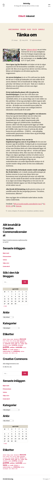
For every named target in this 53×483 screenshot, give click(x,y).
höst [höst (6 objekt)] (11, 340)
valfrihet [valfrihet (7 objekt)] (22, 351)
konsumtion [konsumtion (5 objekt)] (5, 342)
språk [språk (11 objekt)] (11, 349)
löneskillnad (30, 211)
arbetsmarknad (13, 29)
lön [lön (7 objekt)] (3, 343)
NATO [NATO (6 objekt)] (19, 343)
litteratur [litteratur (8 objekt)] (17, 342)
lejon (16, 40)
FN (18, 211)
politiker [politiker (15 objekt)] (12, 347)
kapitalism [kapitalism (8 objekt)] (22, 340)
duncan (18, 206)
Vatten (5, 260)
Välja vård (6, 263)
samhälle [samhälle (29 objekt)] (18, 347)
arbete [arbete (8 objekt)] (4, 339)
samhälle (41, 29)
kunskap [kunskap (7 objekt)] (12, 342)
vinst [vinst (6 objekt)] (10, 353)
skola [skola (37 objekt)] (5, 349)
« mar (5, 306)
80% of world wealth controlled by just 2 (28, 204)
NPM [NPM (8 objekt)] (26, 343)
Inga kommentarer (36, 40)
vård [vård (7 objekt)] (16, 353)
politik (34, 29)
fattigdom (14, 211)
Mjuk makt (6, 253)
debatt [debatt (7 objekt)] (11, 339)
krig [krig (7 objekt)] (9, 342)
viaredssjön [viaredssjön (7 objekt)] (5, 353)
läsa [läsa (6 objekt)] (25, 342)
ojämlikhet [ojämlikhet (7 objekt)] (5, 345)
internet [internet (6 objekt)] (14, 340)
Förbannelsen (7, 256)
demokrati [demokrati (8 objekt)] (16, 339)
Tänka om (26, 34)
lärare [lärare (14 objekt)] (22, 342)
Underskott (6, 266)
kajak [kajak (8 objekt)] (18, 340)
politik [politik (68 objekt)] (6, 347)
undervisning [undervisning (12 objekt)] (6, 351)
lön (25, 211)
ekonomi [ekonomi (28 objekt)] (23, 339)
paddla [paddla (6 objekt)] (9, 345)
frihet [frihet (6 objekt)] (4, 340)
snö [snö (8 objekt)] (9, 349)
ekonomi (23, 29)
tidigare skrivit (32, 50)
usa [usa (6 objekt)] (12, 351)
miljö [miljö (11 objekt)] (16, 343)
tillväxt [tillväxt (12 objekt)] (16, 349)
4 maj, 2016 (25, 40)
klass (29, 29)
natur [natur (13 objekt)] (22, 343)
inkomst (22, 211)
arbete (9, 211)
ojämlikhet (36, 211)
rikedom (41, 211)
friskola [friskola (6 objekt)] (7, 340)
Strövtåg (26, 3)
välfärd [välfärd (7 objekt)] (13, 353)
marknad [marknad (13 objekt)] (7, 343)
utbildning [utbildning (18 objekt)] (16, 351)
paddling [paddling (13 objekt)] (14, 345)
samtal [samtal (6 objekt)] (24, 347)
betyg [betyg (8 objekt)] (8, 339)
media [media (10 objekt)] (12, 343)
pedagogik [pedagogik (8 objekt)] (20, 345)
